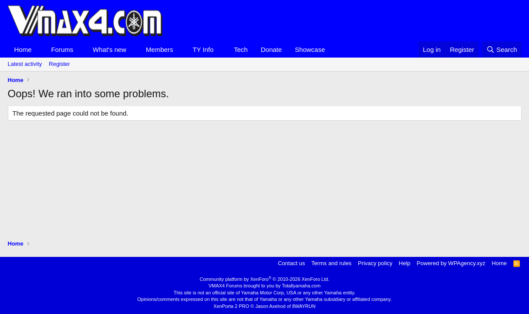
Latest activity (25, 64)
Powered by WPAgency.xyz (451, 263)
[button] (38, 49)
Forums (62, 49)
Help (405, 263)
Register (59, 64)
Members (159, 49)
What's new (109, 49)
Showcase (310, 49)
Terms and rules (331, 263)
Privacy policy (375, 263)
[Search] (502, 49)
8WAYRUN (304, 306)
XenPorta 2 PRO (231, 306)
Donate (271, 49)
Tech (241, 49)
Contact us (291, 263)
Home (23, 49)
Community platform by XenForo (265, 279)
